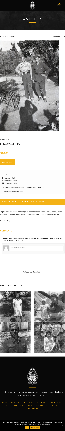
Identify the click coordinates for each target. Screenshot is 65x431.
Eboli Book (57, 402)
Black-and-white (11, 211)
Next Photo (57, 36)
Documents (42, 402)
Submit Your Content (47, 405)
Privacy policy (35, 427)
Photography (15, 214)
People (53, 211)
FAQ (8, 405)
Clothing (21, 211)
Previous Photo (9, 36)
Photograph (4, 214)
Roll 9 (6, 139)
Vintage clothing (53, 214)
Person (59, 211)
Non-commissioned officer (35, 211)
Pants (48, 211)
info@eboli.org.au (36, 187)
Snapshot (24, 214)
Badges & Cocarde (23, 405)
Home (5, 402)
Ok (27, 427)
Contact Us (32, 408)
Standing (31, 214)
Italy (2, 139)
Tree (37, 214)
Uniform (43, 214)
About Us (16, 402)
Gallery (28, 402)
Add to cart (7, 162)
